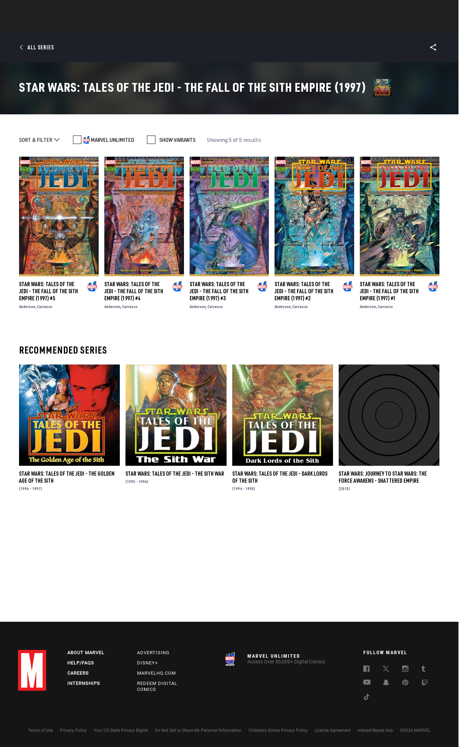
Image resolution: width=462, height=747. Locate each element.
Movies (219, 25)
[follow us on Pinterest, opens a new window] (405, 683)
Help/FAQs (80, 662)
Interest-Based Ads (375, 730)
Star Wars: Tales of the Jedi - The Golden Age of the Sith (67, 583)
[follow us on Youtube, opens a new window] (367, 682)
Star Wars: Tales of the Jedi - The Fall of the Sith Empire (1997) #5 (48, 397)
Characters (185, 25)
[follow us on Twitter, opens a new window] (386, 669)
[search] (432, 9)
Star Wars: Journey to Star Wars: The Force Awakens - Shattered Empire (383, 583)
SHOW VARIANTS (177, 245)
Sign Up (66, 9)
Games (281, 25)
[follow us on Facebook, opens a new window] (366, 669)
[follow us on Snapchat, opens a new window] (386, 683)
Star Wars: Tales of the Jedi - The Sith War (174, 579)
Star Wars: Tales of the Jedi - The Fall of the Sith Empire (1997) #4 (133, 397)
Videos (308, 25)
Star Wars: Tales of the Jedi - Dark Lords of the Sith (279, 583)
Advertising (153, 652)
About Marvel (85, 652)
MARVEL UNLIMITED (112, 245)
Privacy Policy (73, 730)
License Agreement (333, 730)
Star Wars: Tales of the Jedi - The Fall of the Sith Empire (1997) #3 (219, 397)
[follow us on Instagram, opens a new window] (405, 669)
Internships (83, 683)
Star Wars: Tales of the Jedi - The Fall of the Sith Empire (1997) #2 (304, 397)
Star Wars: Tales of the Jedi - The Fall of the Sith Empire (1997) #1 (389, 397)
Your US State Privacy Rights (121, 730)
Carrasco (44, 412)
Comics (151, 25)
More (334, 25)
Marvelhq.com (156, 673)
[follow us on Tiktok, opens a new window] (366, 697)
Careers (78, 673)
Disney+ (147, 662)
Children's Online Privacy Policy (278, 730)
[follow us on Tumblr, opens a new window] (423, 669)
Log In (44, 9)
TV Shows (250, 25)
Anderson (27, 412)
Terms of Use (40, 730)
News (124, 25)
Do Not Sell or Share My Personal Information (198, 730)
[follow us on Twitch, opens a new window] (424, 683)
